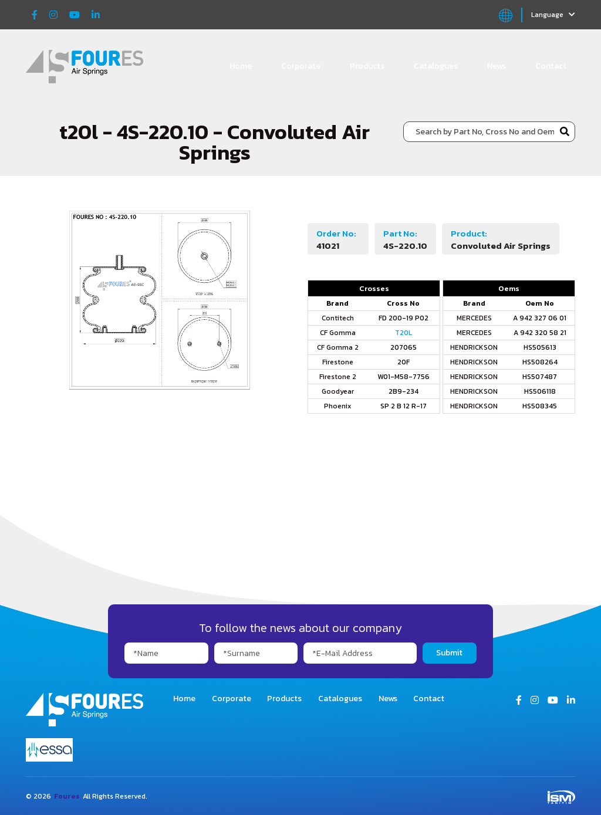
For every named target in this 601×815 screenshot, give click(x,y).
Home (240, 66)
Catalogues (436, 66)
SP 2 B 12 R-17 (403, 406)
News (496, 66)
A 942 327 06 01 (539, 318)
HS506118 (540, 391)
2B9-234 (403, 391)
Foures (67, 796)
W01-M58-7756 (403, 376)
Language (553, 14)
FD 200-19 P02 (403, 318)
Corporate (300, 66)
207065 (403, 347)
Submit (449, 653)
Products (367, 66)
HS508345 (539, 406)
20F (403, 362)
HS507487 (539, 376)
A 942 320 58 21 (540, 332)
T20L (403, 332)
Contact (550, 66)
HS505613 (540, 347)
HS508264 (540, 362)
